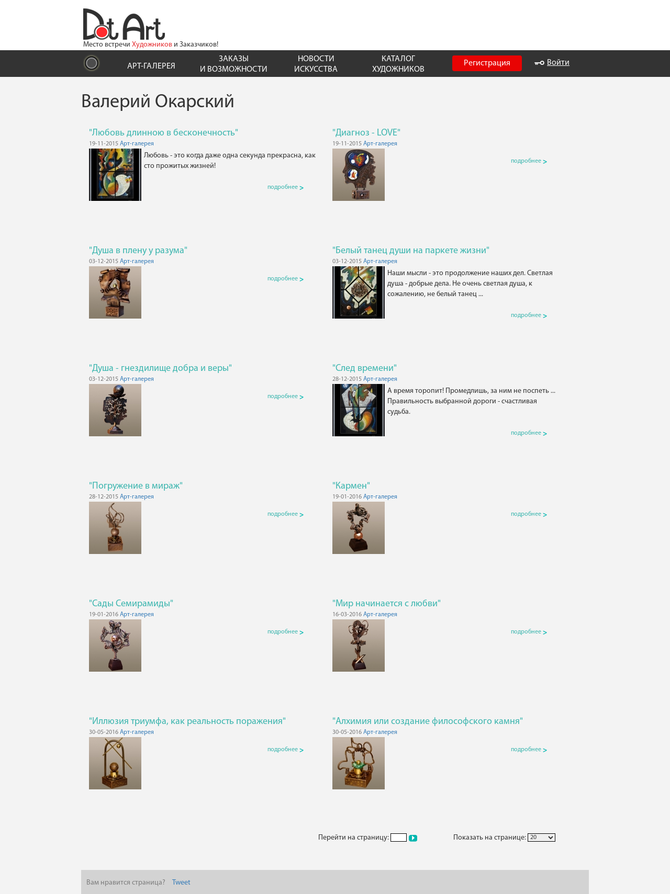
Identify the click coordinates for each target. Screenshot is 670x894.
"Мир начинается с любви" (386, 604)
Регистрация (487, 63)
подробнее (285, 187)
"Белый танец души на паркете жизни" (410, 251)
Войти (552, 63)
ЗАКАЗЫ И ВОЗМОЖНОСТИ (233, 64)
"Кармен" (351, 486)
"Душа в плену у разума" (138, 251)
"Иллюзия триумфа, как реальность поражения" (187, 722)
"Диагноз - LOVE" (366, 133)
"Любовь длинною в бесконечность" (163, 133)
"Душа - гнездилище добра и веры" (160, 369)
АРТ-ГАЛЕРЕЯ (151, 66)
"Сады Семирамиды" (131, 604)
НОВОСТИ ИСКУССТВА (316, 64)
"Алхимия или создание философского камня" (427, 722)
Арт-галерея (137, 144)
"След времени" (364, 369)
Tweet (181, 883)
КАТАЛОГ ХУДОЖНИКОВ (398, 64)
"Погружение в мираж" (136, 486)
